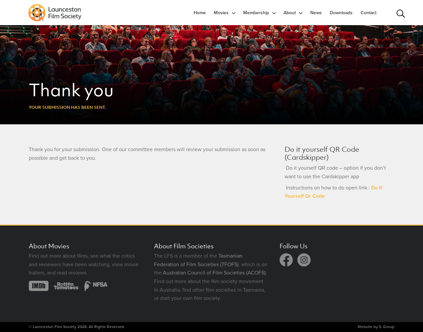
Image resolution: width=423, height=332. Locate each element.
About (290, 13)
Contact (368, 13)
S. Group (386, 326)
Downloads (341, 13)
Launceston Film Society (54, 326)
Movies (221, 13)
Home (200, 13)
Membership (256, 13)
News (316, 13)
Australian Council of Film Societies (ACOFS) (214, 273)
